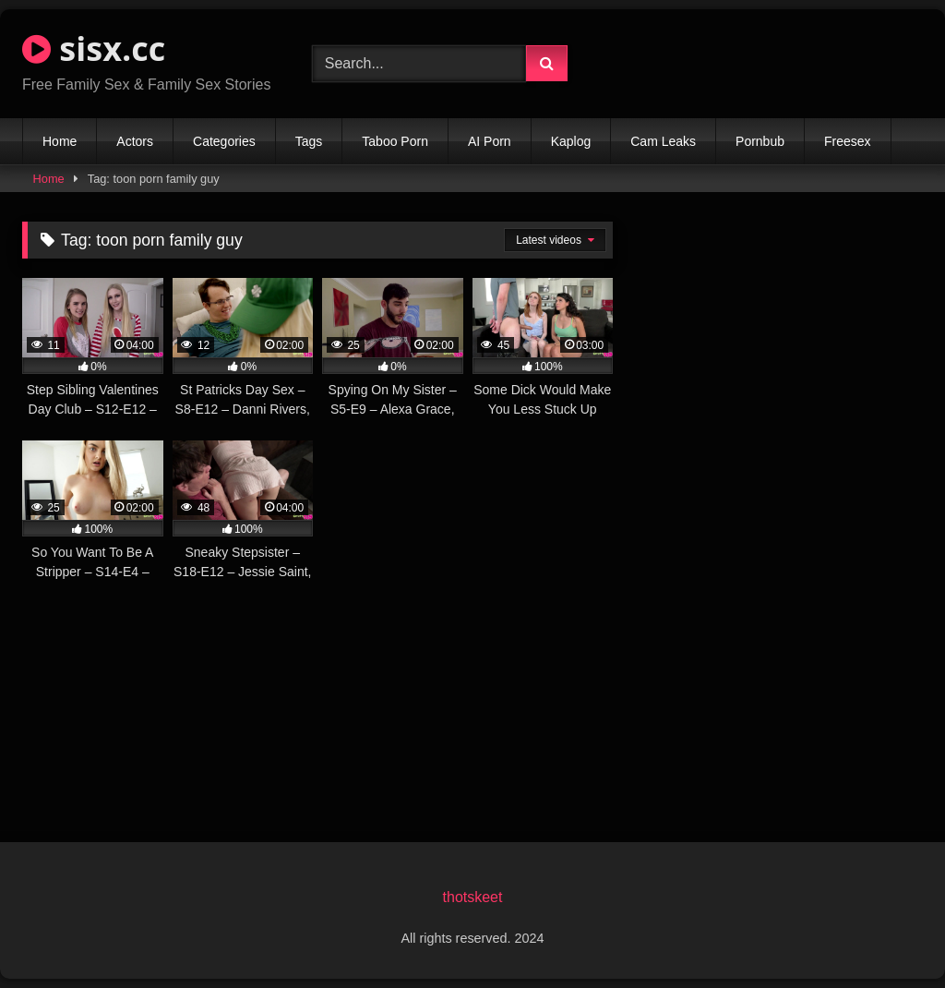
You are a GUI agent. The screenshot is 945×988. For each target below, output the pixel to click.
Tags (309, 141)
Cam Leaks (663, 141)
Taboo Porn (395, 141)
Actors (134, 141)
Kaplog (571, 141)
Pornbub (760, 141)
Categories (224, 141)
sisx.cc (93, 48)
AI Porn (489, 141)
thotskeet (473, 897)
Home (59, 141)
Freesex (847, 141)
